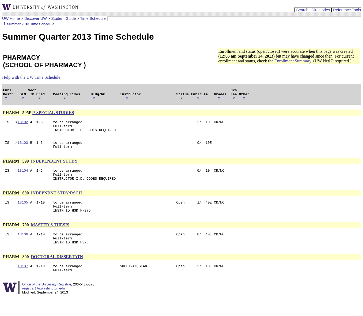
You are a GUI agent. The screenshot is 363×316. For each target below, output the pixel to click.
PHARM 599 (16, 167)
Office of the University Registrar (46, 300)
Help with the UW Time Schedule (31, 77)
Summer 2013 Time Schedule (28, 24)
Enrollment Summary (292, 61)
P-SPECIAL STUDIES (53, 115)
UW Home (11, 18)
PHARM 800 (16, 270)
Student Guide (63, 18)
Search (302, 10)
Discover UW (35, 18)
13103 (23, 148)
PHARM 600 (16, 202)
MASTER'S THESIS (50, 236)
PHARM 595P (17, 115)
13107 (23, 280)
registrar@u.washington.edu (43, 304)
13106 (23, 246)
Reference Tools (347, 10)
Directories (321, 10)
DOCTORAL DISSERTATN (57, 270)
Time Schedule (92, 18)
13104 (23, 177)
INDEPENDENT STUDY (54, 167)
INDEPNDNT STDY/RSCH (56, 202)
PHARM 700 (16, 236)
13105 (23, 211)
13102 (23, 125)
